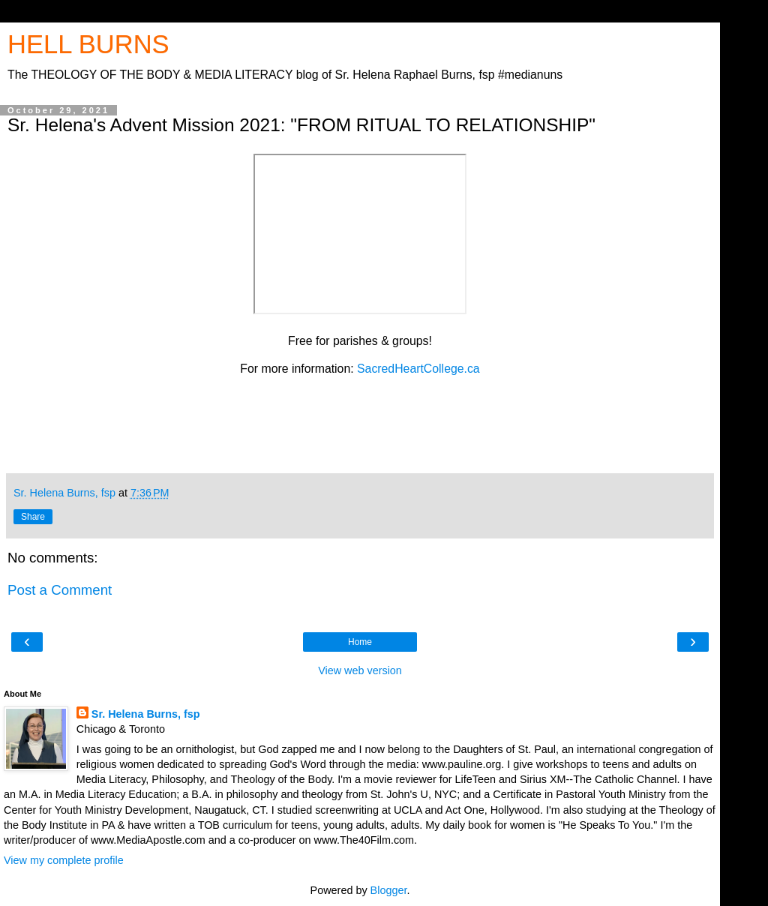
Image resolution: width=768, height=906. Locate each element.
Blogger (388, 890)
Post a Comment (60, 590)
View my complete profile (64, 860)
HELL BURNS (89, 44)
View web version (360, 670)
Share (33, 517)
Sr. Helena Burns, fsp (146, 714)
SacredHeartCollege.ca (418, 368)
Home (360, 642)
